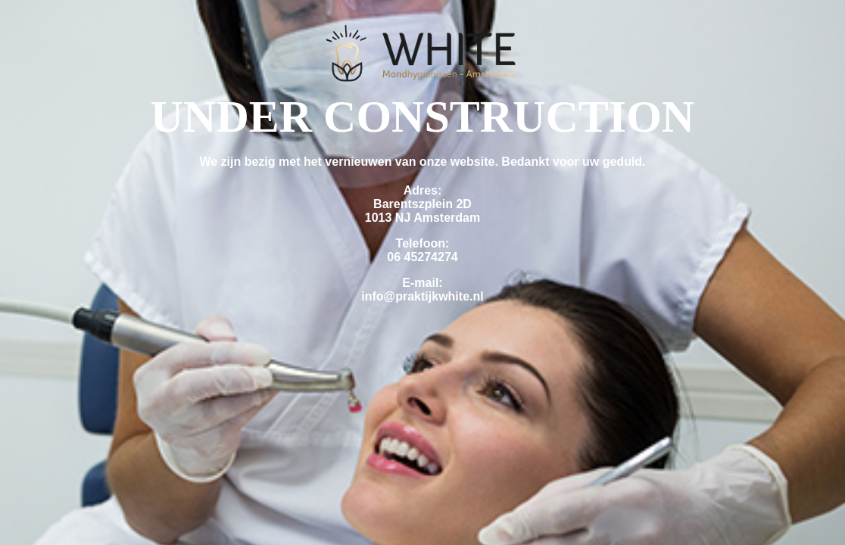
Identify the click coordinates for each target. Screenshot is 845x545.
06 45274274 (422, 257)
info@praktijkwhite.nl (422, 296)
